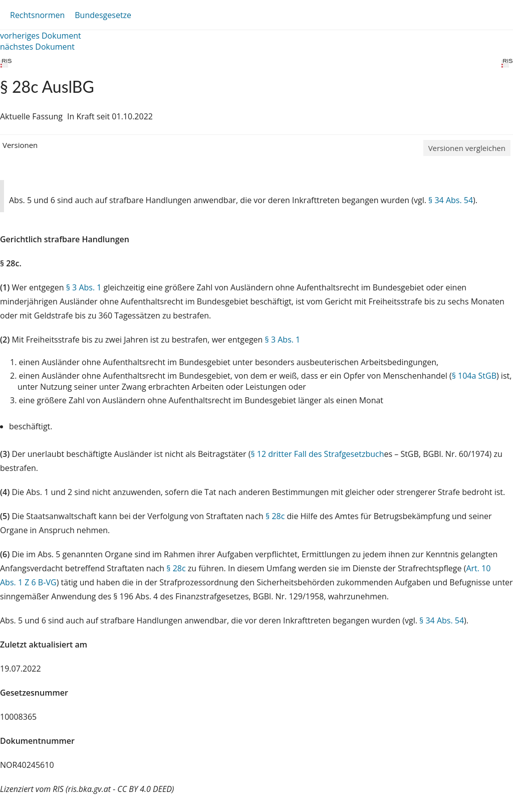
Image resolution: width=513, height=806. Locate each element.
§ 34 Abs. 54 (450, 200)
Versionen (20, 145)
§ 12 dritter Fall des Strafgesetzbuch (317, 453)
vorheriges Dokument (40, 35)
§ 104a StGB (474, 375)
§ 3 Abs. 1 (84, 287)
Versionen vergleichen (466, 148)
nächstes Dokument (37, 46)
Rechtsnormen (37, 15)
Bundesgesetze (103, 15)
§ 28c (275, 516)
